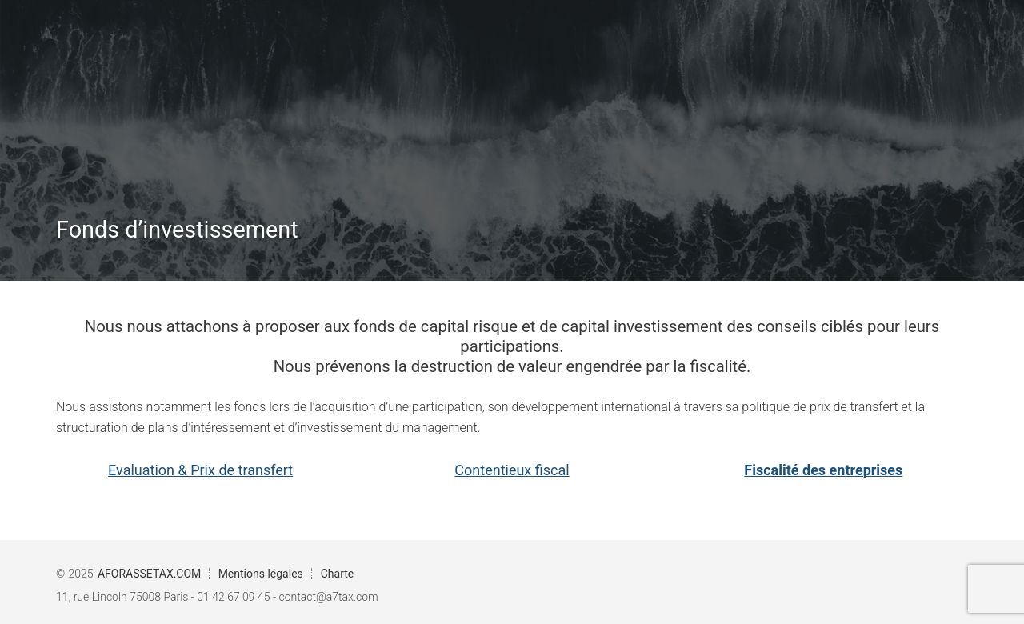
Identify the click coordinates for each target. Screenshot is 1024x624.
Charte (337, 573)
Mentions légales (260, 573)
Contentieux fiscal (511, 470)
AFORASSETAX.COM (149, 573)
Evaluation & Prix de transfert (200, 470)
